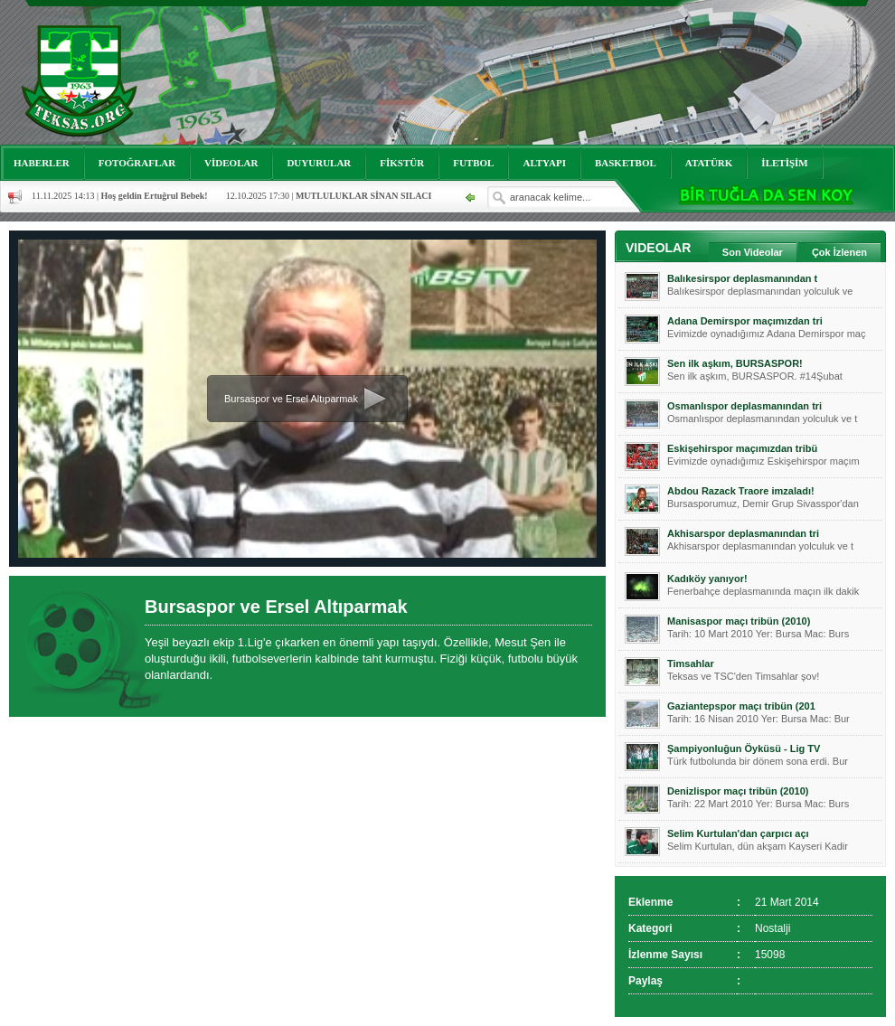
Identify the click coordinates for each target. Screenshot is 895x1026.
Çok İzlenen (839, 252)
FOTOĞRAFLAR (137, 162)
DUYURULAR (319, 162)
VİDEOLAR (231, 162)
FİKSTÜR (402, 162)
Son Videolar (752, 252)
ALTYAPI (544, 162)
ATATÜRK (709, 162)
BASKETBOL (625, 162)
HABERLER (42, 162)
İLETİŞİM (784, 162)
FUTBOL (473, 162)
